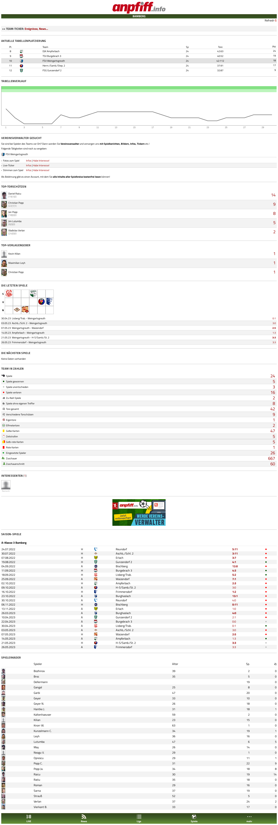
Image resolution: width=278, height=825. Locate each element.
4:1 (234, 562)
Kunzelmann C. (43, 731)
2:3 (234, 583)
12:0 (235, 566)
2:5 (274, 328)
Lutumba (39, 742)
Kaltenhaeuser (42, 714)
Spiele (194, 818)
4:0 (234, 600)
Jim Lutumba (14, 221)
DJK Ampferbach (51, 51)
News (84, 818)
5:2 (234, 575)
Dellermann (41, 682)
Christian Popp (16, 203)
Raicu (37, 774)
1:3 (274, 333)
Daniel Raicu (14, 193)
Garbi (37, 693)
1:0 (234, 609)
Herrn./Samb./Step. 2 (54, 65)
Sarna (37, 790)
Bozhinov (39, 671)
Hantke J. (39, 709)
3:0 (274, 323)
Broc (36, 676)
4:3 (234, 570)
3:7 (234, 558)
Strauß (38, 796)
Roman (38, 785)
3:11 (235, 553)
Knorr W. (39, 725)
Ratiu (37, 779)
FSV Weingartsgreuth (54, 61)
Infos (28, 160)
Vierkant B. (40, 807)
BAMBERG (139, 16)
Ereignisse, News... (36, 29)
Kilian (37, 720)
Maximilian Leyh (16, 263)
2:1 (234, 617)
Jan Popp (12, 212)
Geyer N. (39, 703)
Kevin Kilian (14, 253)
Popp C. (38, 763)
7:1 (234, 579)
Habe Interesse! (41, 160)
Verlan (37, 801)
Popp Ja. (38, 769)
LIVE (28, 818)
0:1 (274, 318)
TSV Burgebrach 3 (52, 56)
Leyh (37, 736)
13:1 (235, 596)
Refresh (269, 20)
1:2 (234, 592)
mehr (249, 818)
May (36, 747)
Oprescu (39, 758)
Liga (139, 818)
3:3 (274, 337)
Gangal (38, 687)
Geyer (37, 698)
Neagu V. (39, 752)
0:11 (235, 604)
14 (273, 195)
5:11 (235, 549)
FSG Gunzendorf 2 (52, 70)
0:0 (234, 621)
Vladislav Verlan (16, 230)
